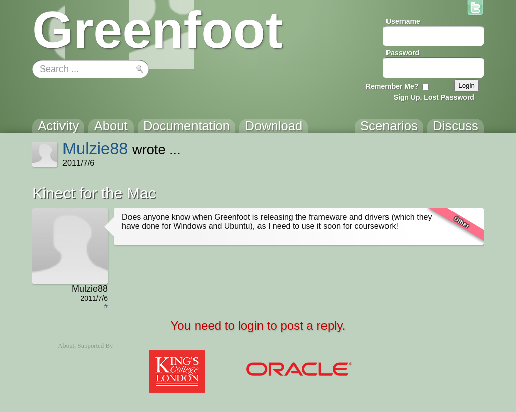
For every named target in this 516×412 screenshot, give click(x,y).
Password (402, 53)
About (66, 345)
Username (403, 21)
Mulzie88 (95, 148)
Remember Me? (392, 86)
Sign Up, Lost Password (434, 97)
